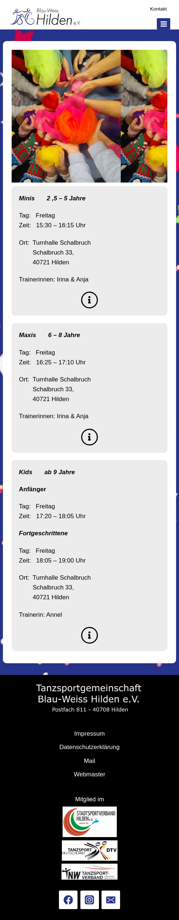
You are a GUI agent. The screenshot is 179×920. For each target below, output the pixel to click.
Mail (89, 760)
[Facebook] (68, 900)
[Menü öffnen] (163, 23)
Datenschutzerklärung (89, 747)
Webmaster (90, 774)
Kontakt (158, 9)
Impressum (89, 733)
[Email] (111, 900)
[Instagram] (89, 900)
